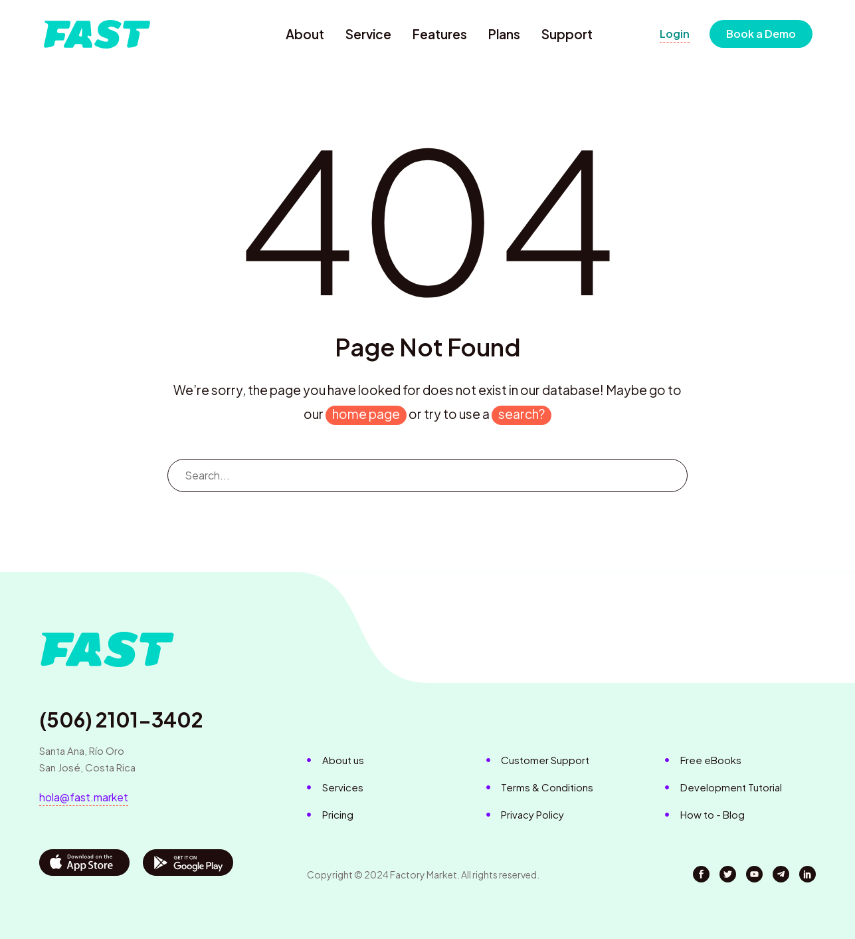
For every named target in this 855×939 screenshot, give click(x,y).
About (305, 34)
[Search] (427, 475)
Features (440, 34)
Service (368, 34)
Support (567, 34)
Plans (504, 34)
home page (366, 414)
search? (521, 414)
